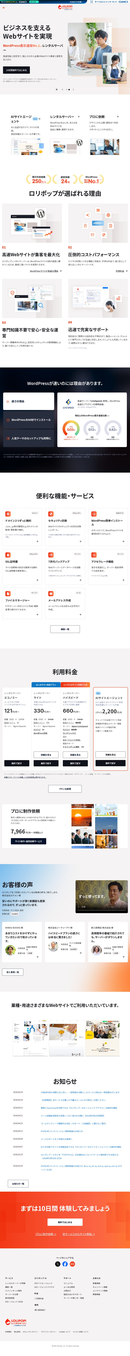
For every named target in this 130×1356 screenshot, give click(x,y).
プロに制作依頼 (45, 1234)
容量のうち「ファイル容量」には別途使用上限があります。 (25, 777)
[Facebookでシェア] (65, 1263)
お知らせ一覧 (18, 1183)
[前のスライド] (62, 89)
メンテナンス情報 (100, 1290)
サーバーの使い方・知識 (74, 1298)
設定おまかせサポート (73, 1294)
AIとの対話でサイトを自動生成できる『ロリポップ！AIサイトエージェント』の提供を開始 (81, 1146)
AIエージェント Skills (14, 1301)
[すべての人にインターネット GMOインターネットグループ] (111, 2)
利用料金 (122, 271)
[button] (3, 7)
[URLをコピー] (72, 1263)
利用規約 (8, 1332)
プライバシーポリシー (49, 1332)
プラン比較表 (65, 788)
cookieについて (64, 1332)
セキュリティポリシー (30, 1332)
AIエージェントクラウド (44, 1287)
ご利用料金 (39, 1298)
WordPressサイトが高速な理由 (46, 271)
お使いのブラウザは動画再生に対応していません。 (102, 896)
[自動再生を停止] (57, 89)
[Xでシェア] (57, 1263)
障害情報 (96, 1294)
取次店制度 (9, 1298)
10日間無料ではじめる (16, 70)
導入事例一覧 (12, 972)
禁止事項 (17, 1332)
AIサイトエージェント (43, 1283)
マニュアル (68, 1283)
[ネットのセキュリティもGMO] (20, 2)
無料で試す (17, 763)
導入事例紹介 (39, 1310)
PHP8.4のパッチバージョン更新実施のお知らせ (62, 1131)
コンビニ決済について (80, 1332)
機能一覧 (65, 629)
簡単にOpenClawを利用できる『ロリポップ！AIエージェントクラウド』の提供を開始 (79, 1107)
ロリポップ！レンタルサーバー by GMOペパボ (65, 7)
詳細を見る (46, 754)
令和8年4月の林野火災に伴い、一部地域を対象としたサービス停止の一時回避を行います (80, 1092)
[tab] (66, 89)
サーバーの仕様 (11, 1294)
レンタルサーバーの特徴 (15, 1283)
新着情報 (96, 1283)
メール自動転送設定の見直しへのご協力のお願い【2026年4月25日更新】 (73, 1115)
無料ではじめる (65, 1222)
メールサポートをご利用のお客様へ (56, 1139)
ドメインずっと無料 (13, 1290)
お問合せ (67, 1290)
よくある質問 (69, 1287)
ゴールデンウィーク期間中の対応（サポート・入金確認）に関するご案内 (73, 1123)
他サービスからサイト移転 (79, 1234)
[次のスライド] (73, 89)
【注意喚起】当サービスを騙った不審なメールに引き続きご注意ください (73, 1100)
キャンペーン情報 (100, 1287)
